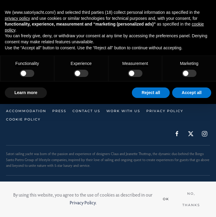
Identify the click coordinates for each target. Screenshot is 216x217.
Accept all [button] (192, 92)
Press (59, 111)
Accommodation (26, 111)
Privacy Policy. (83, 203)
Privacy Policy (164, 111)
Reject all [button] (150, 92)
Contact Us (86, 111)
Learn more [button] (25, 92)
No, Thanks (191, 199)
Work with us (123, 111)
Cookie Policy (23, 119)
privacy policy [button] (17, 18)
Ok (166, 199)
